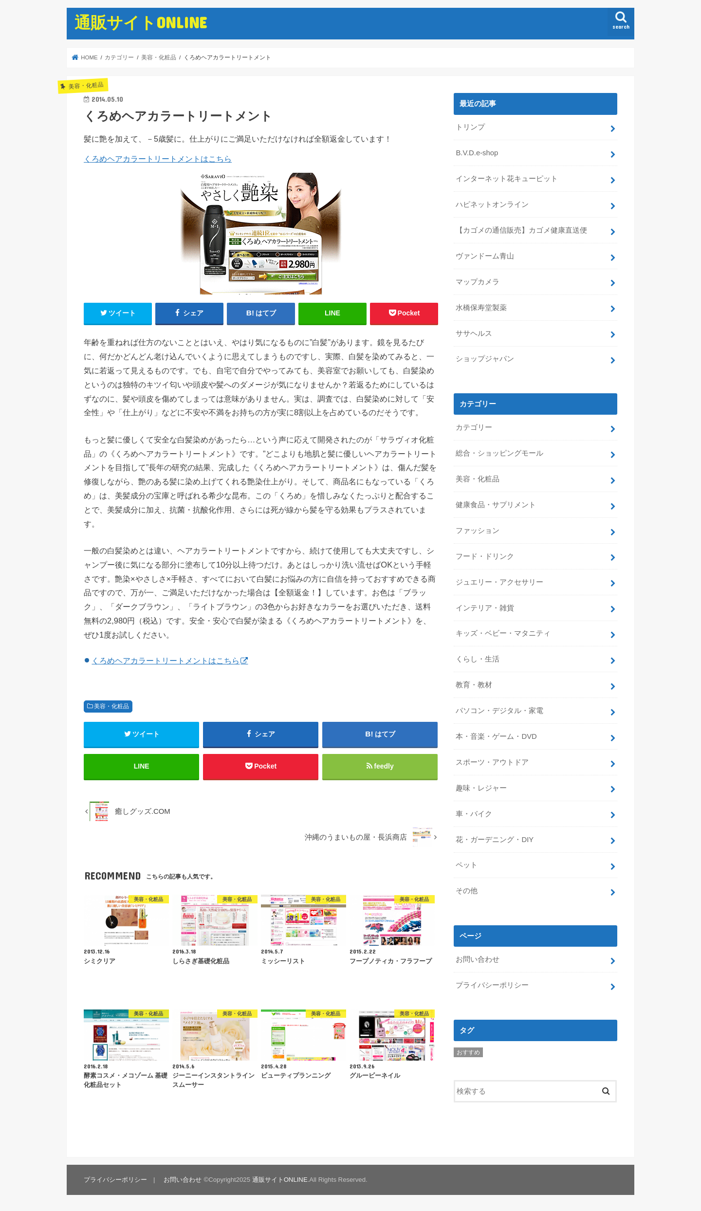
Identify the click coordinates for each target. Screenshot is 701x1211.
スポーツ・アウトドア (492, 762)
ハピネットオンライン (492, 204)
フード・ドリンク (485, 556)
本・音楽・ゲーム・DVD (496, 736)
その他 (467, 891)
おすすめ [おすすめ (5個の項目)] (468, 1052)
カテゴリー (474, 427)
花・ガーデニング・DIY (495, 840)
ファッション (477, 530)
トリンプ (470, 127)
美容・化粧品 (111, 706)
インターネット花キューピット (507, 179)
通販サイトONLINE (140, 22)
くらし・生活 (477, 659)
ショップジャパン (485, 359)
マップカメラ (477, 282)
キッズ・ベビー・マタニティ (503, 633)
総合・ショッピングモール (499, 453)
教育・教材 (474, 685)
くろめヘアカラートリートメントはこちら (158, 158)
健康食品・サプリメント (496, 505)
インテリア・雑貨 (485, 608)
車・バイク (474, 814)
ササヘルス (474, 333)
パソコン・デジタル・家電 (499, 711)
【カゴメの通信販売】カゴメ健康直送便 (521, 230)
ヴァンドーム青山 (485, 256)
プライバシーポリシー (492, 985)
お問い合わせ (477, 959)
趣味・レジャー (481, 788)
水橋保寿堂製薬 (481, 308)
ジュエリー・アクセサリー (499, 582)
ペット (467, 865)
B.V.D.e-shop (477, 153)
